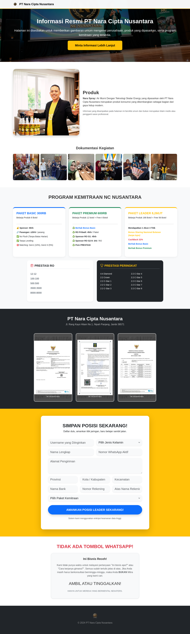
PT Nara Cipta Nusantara (33, 4)
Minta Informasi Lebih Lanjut (95, 45)
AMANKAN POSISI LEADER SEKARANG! (95, 509)
